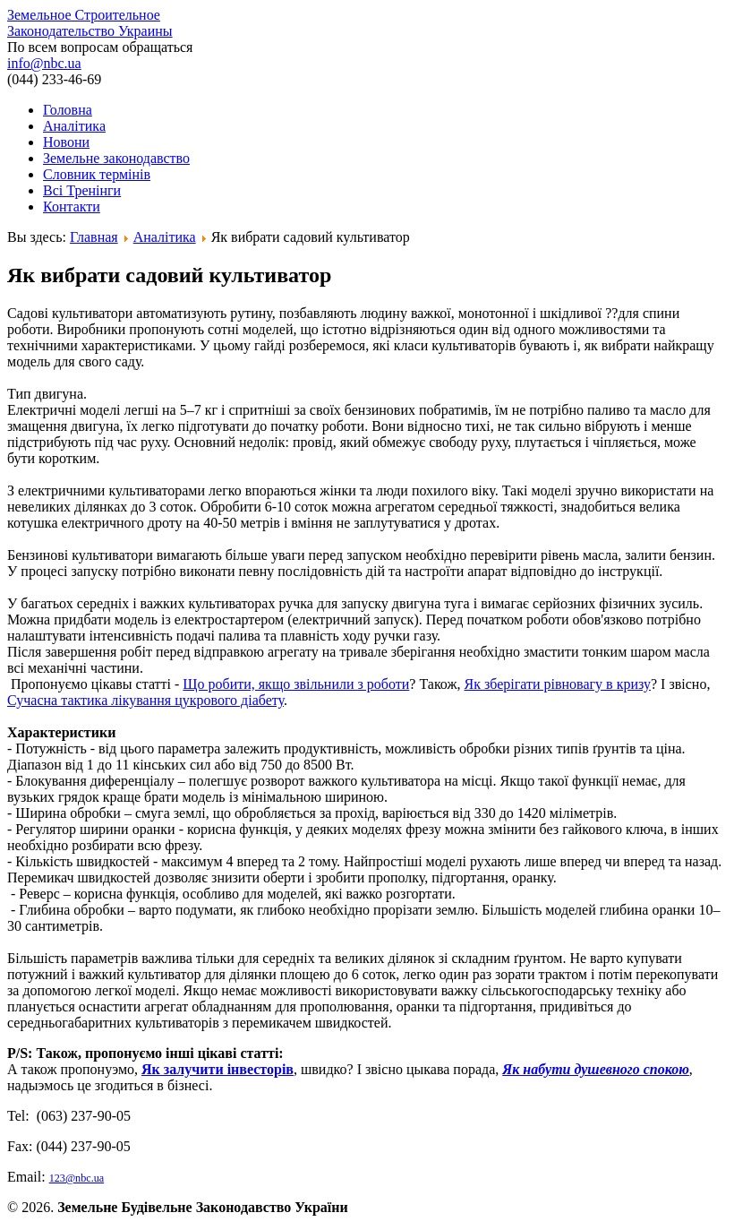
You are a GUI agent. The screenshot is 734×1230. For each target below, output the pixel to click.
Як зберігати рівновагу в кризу (558, 684)
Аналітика (74, 125)
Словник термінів (96, 174)
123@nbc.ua (77, 1178)
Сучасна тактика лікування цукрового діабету (145, 700)
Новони (66, 142)
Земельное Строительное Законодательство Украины (90, 23)
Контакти (71, 206)
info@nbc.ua (44, 63)
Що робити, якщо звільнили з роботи (296, 684)
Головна (67, 109)
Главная (94, 237)
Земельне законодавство (116, 158)
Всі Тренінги (82, 190)
